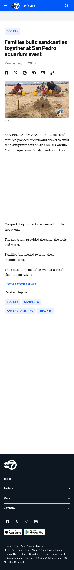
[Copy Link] (52, 72)
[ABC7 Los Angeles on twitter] (17, 522)
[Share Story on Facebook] (6, 72)
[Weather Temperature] (54, 6)
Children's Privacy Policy (16, 550)
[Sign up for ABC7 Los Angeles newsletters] (36, 522)
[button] (5, 5)
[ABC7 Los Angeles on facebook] (7, 522)
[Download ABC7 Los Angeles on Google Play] (34, 532)
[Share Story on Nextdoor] (33, 72)
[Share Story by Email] (42, 72)
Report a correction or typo (20, 284)
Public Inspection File (55, 554)
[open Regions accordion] (37, 488)
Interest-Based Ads (30, 554)
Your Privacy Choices (32, 546)
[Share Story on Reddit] (24, 72)
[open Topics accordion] (37, 479)
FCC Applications (13, 558)
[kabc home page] (10, 465)
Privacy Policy (11, 546)
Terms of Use (10, 554)
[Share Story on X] (15, 72)
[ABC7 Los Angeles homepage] (15, 5)
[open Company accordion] (37, 508)
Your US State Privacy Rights (47, 550)
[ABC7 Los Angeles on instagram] (26, 522)
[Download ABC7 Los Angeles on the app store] (13, 532)
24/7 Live (29, 6)
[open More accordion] (37, 498)
